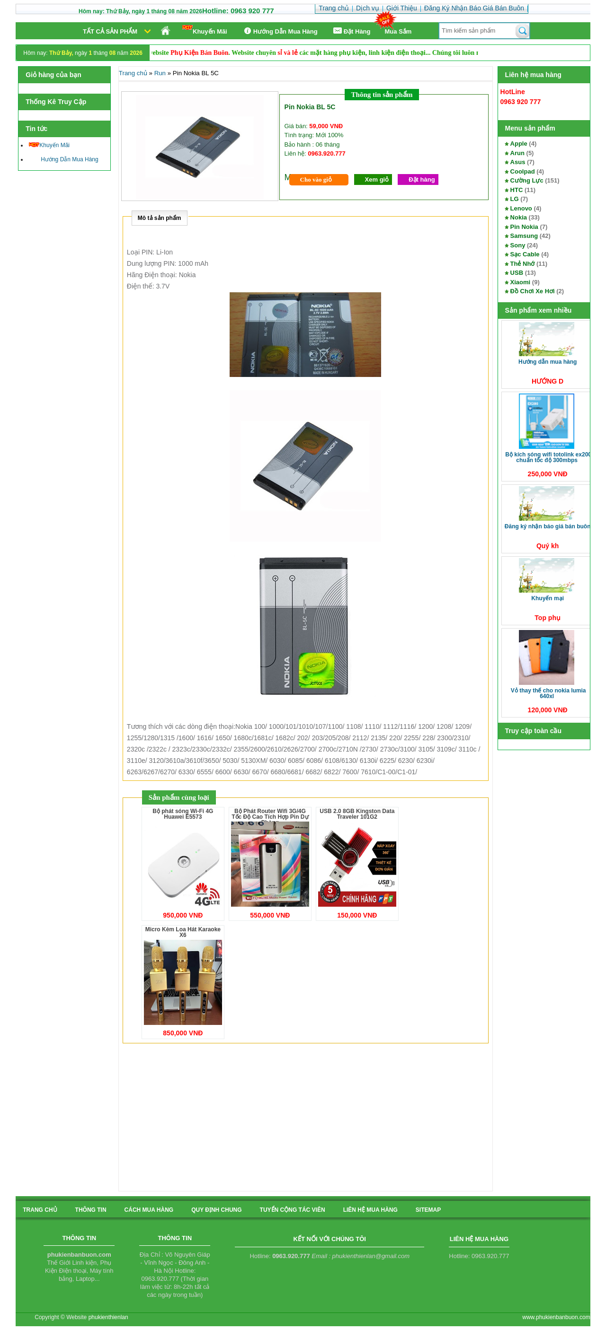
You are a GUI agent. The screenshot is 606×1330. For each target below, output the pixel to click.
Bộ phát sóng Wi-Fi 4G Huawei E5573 (182, 814)
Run (160, 73)
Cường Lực (527, 180)
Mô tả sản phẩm (159, 218)
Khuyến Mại (547, 598)
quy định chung (216, 1210)
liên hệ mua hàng (370, 1210)
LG (514, 198)
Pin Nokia (524, 226)
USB (516, 272)
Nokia (518, 217)
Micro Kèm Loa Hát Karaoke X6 (183, 932)
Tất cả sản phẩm (110, 31)
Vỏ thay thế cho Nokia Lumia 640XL (548, 693)
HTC (516, 189)
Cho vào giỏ (316, 179)
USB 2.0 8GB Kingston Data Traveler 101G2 (357, 814)
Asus (518, 162)
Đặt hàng (422, 179)
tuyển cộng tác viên (292, 1210)
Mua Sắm (398, 31)
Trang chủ (133, 73)
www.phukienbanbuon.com (556, 1317)
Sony (518, 245)
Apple (518, 143)
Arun (517, 153)
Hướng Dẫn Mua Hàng (279, 31)
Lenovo (521, 208)
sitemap (428, 1210)
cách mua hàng (149, 1210)
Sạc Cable (525, 254)
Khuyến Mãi (204, 30)
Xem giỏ (377, 179)
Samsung (524, 235)
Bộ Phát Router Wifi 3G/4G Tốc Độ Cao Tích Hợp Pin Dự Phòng (270, 817)
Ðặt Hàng (351, 31)
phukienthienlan (108, 1317)
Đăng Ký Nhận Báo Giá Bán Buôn (548, 526)
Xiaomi (520, 282)
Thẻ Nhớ (522, 263)
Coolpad (522, 171)
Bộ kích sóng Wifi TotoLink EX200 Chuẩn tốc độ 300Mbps (548, 457)
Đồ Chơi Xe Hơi (532, 291)
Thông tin (91, 1210)
